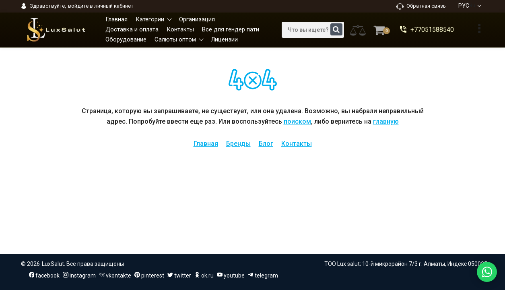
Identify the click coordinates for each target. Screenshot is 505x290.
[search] (313, 30)
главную (386, 121)
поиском (297, 121)
